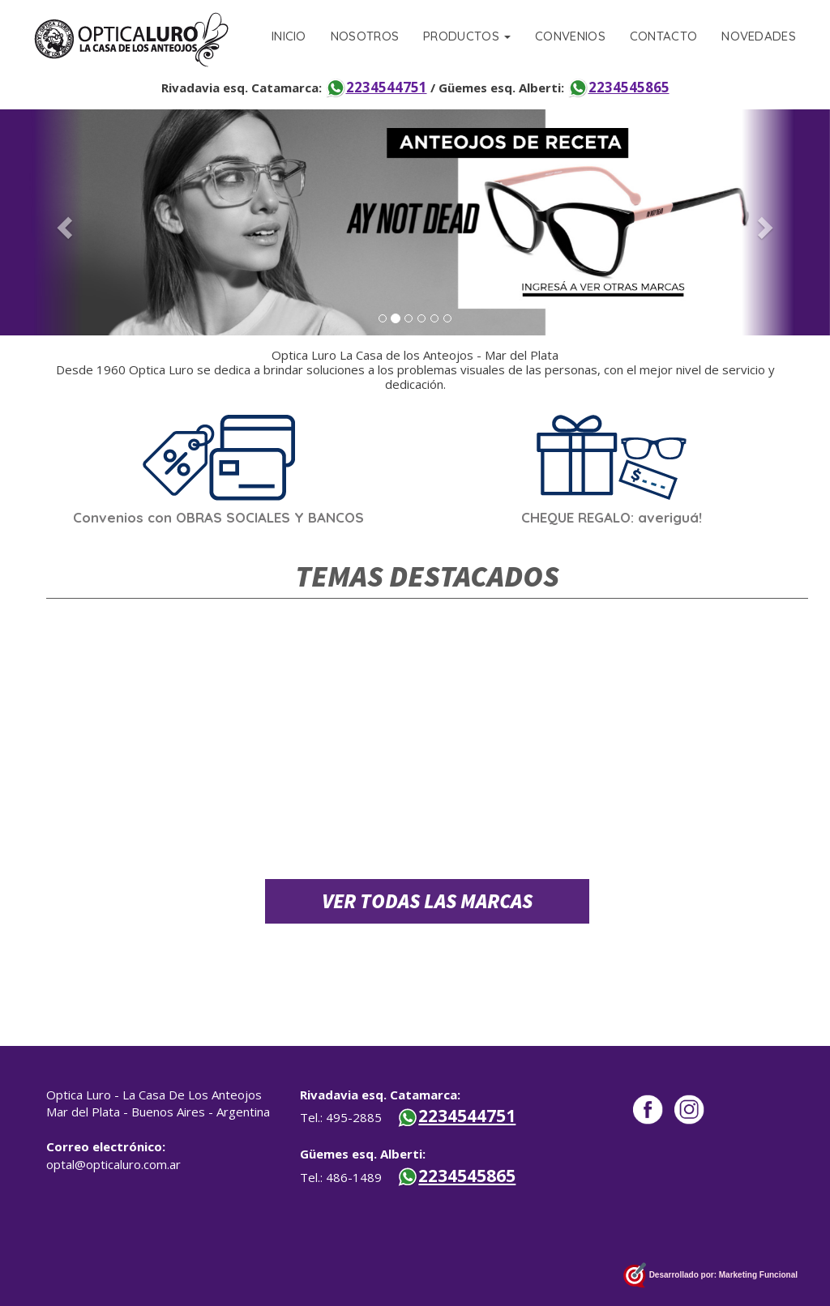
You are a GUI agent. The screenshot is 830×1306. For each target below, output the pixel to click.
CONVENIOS (570, 36)
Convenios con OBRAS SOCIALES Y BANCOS (218, 517)
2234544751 (376, 87)
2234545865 (618, 87)
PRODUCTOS (467, 36)
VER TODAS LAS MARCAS (427, 901)
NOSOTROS (365, 36)
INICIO (289, 36)
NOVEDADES (758, 36)
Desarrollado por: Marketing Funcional (710, 1275)
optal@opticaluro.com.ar (113, 1164)
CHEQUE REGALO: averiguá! (611, 517)
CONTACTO (663, 36)
